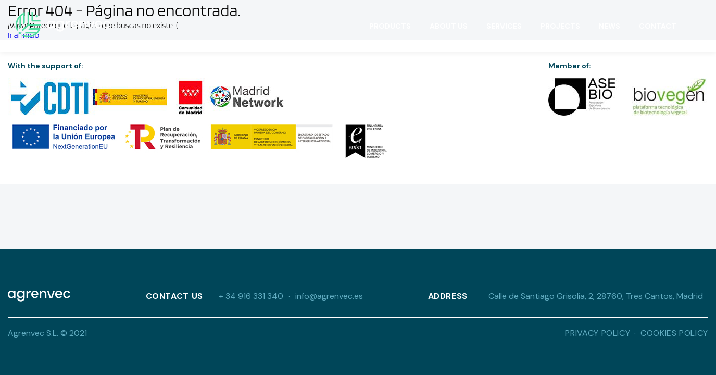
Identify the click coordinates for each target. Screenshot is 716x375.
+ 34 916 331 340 (251, 296)
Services (504, 26)
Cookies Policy (674, 333)
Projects (560, 26)
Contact (657, 26)
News (609, 26)
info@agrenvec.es (329, 296)
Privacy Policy (597, 333)
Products (390, 26)
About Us (449, 26)
